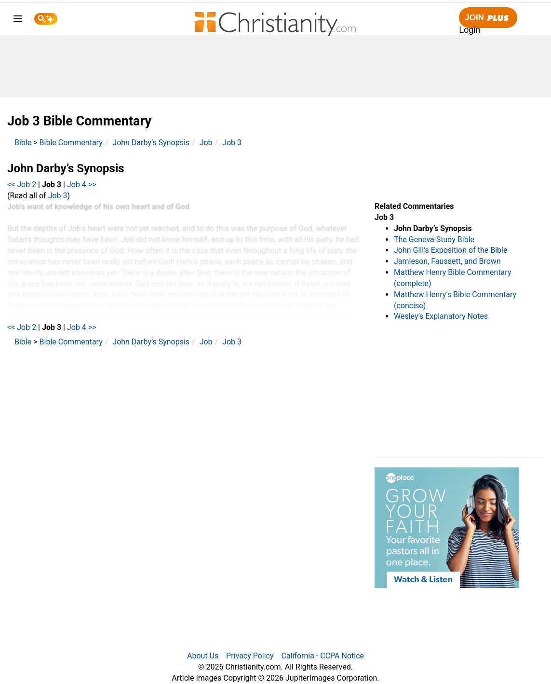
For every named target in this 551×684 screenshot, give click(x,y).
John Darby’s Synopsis (150, 142)
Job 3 (232, 142)
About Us (202, 655)
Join (488, 18)
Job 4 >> (81, 184)
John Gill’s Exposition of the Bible (450, 250)
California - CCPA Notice (322, 655)
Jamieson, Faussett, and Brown (447, 261)
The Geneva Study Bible (434, 239)
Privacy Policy (250, 655)
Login (469, 30)
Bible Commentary (71, 142)
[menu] (17, 20)
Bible (22, 142)
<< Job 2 (21, 184)
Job (206, 142)
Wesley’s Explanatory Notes (441, 316)
